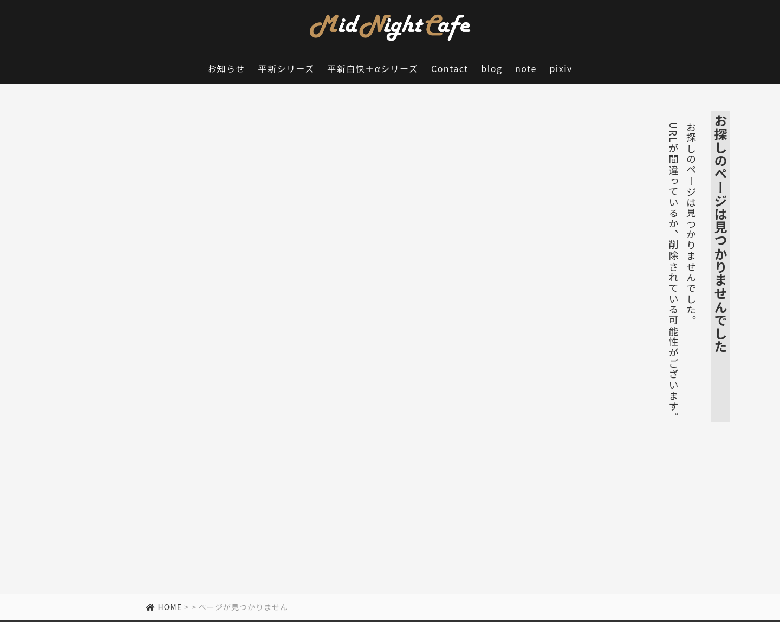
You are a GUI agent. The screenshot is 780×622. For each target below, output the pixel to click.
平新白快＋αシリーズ (372, 68)
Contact (450, 68)
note (526, 68)
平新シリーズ (286, 68)
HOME (164, 606)
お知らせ (226, 68)
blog (491, 68)
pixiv (561, 68)
